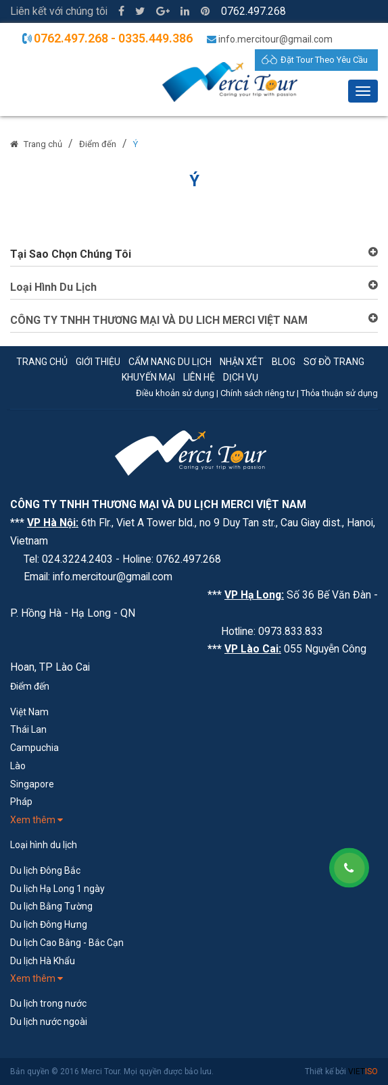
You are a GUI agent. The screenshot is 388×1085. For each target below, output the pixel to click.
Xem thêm (36, 819)
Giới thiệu (98, 361)
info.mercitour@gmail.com (275, 39)
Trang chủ (43, 144)
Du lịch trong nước (48, 1003)
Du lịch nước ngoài (48, 1021)
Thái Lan (28, 729)
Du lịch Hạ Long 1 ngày (57, 888)
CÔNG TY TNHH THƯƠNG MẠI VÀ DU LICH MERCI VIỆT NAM (159, 320)
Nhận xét (242, 361)
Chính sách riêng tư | (260, 393)
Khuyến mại (148, 377)
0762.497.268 (253, 11)
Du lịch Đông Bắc (45, 870)
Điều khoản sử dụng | (178, 393)
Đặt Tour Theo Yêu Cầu (324, 60)
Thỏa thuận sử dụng (339, 393)
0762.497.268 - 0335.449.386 (113, 38)
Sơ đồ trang (334, 361)
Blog (283, 361)
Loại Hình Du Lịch (53, 287)
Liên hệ (199, 377)
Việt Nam (29, 711)
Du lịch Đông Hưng (48, 924)
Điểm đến (97, 144)
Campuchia (34, 747)
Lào (18, 765)
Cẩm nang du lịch (170, 361)
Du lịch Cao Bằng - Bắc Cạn (67, 942)
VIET (363, 1071)
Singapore (32, 784)
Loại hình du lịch (43, 844)
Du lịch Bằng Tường (51, 906)
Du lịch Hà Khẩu (42, 960)
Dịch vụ (240, 377)
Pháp (21, 801)
